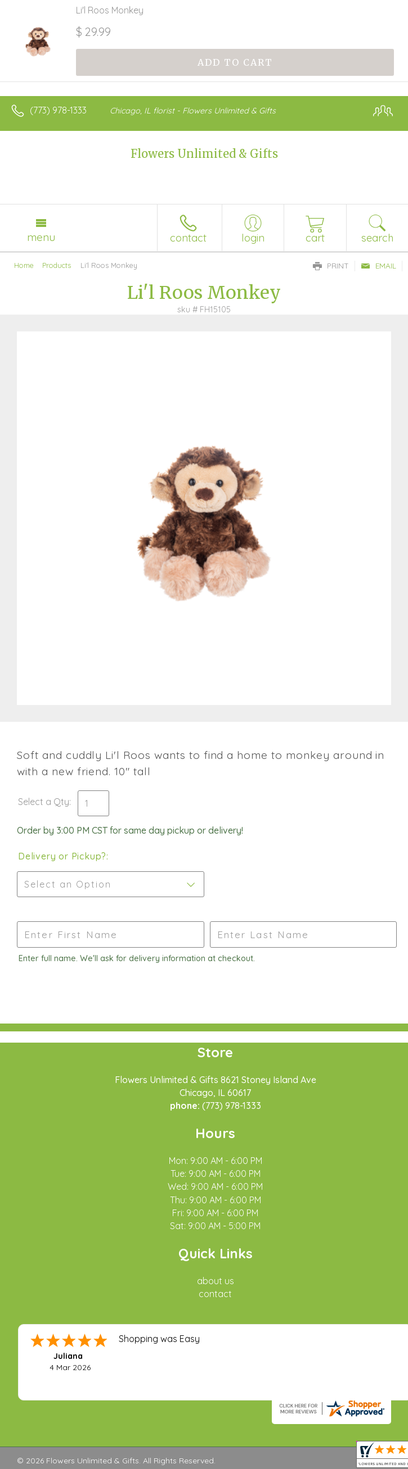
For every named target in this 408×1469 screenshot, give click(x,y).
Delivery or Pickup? (62, 856)
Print (331, 266)
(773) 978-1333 (58, 110)
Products (56, 265)
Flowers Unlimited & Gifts (204, 154)
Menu (41, 237)
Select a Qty (43, 801)
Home (24, 265)
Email (378, 266)
